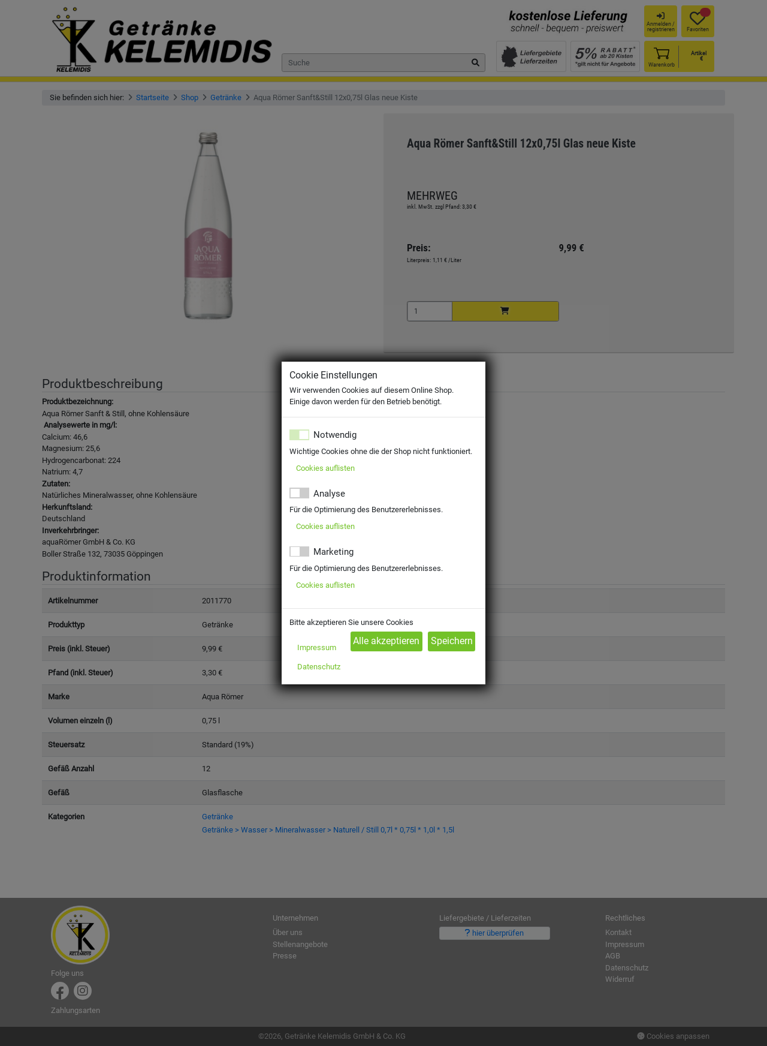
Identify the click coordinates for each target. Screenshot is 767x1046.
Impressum (316, 647)
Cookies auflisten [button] (325, 468)
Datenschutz (318, 666)
